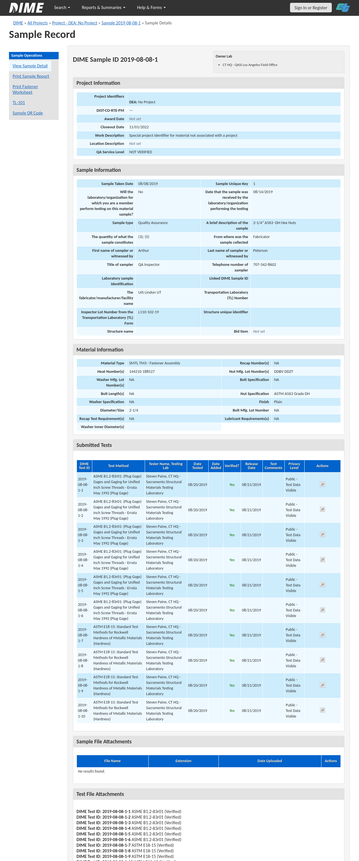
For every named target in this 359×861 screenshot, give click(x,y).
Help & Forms (151, 7)
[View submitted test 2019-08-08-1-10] (322, 711)
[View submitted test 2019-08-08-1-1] (322, 485)
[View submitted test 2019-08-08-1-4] (322, 560)
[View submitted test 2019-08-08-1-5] (322, 585)
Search (62, 7)
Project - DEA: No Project (74, 23)
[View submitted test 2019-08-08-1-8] (322, 660)
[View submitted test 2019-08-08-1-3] (322, 535)
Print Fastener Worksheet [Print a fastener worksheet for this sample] (25, 89)
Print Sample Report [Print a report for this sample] (31, 76)
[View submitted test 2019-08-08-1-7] (322, 635)
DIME (18, 23)
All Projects (37, 23)
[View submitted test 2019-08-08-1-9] (322, 686)
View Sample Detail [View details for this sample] (30, 65)
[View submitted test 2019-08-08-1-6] (322, 610)
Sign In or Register (310, 7)
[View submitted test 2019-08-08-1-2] (322, 510)
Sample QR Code (28, 113)
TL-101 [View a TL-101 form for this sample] (19, 102)
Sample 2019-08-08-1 (121, 23)
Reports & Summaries (103, 7)
